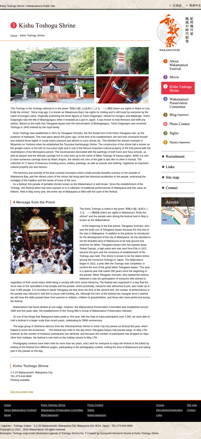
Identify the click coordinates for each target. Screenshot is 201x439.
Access (160, 405)
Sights (90, 410)
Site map (192, 405)
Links (159, 415)
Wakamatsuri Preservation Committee (62, 410)
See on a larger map (21, 391)
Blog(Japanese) (50, 415)
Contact (191, 410)
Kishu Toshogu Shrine (53, 405)
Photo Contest (95, 405)
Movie (7, 415)
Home (13, 35)
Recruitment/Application (169, 410)
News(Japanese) (96, 415)
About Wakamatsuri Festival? (20, 410)
